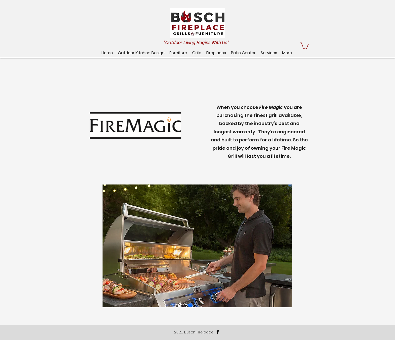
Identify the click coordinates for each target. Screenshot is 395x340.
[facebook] (218, 332)
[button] (243, 52)
